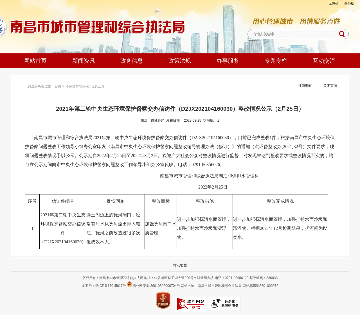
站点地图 (180, 265)
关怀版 (349, 3)
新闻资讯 (83, 61)
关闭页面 (330, 86)
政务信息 (131, 61)
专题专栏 (276, 61)
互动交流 (324, 61)
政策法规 (179, 61)
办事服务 (228, 61)
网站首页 (35, 61)
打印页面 (305, 86)
